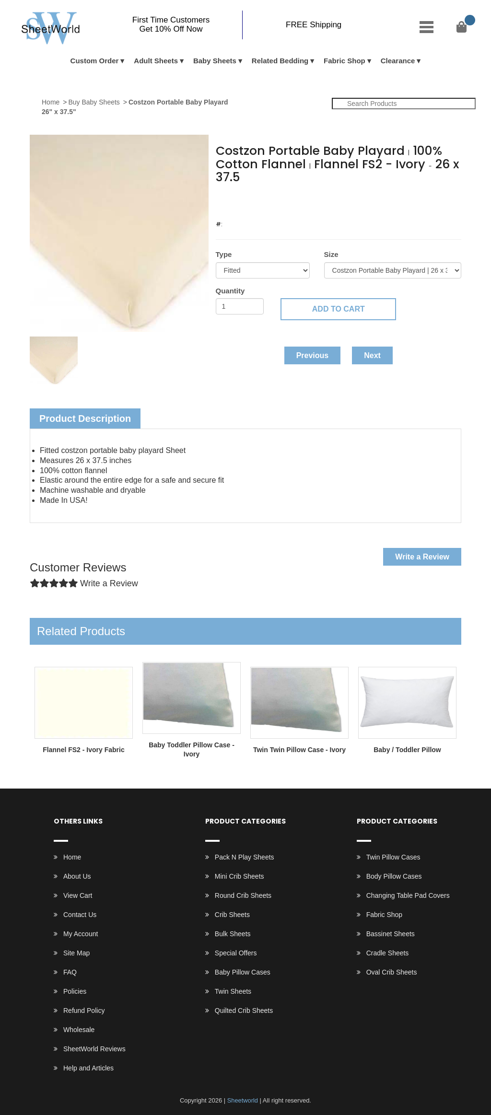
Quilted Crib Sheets (244, 1010)
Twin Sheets (233, 991)
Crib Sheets (232, 914)
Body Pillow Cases (394, 876)
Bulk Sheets (233, 934)
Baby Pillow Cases (242, 972)
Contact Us (79, 914)
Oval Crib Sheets (391, 972)
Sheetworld (242, 1100)
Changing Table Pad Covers (408, 895)
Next (372, 355)
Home (50, 102)
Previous (312, 355)
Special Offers (236, 953)
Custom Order (94, 61)
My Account (80, 934)
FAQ (70, 972)
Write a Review (422, 557)
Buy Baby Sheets (93, 102)
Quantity (230, 291)
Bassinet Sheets (390, 934)
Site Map (76, 953)
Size (331, 254)
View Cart (77, 895)
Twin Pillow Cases (393, 857)
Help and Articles (88, 1068)
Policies (74, 991)
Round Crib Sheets (243, 895)
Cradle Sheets (387, 953)
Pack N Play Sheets (244, 857)
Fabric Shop (344, 61)
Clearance (398, 61)
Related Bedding (280, 61)
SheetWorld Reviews (94, 1049)
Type (224, 254)
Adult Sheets (156, 61)
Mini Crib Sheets (239, 876)
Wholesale (78, 1030)
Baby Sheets (214, 61)
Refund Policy (84, 1010)
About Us (77, 876)
